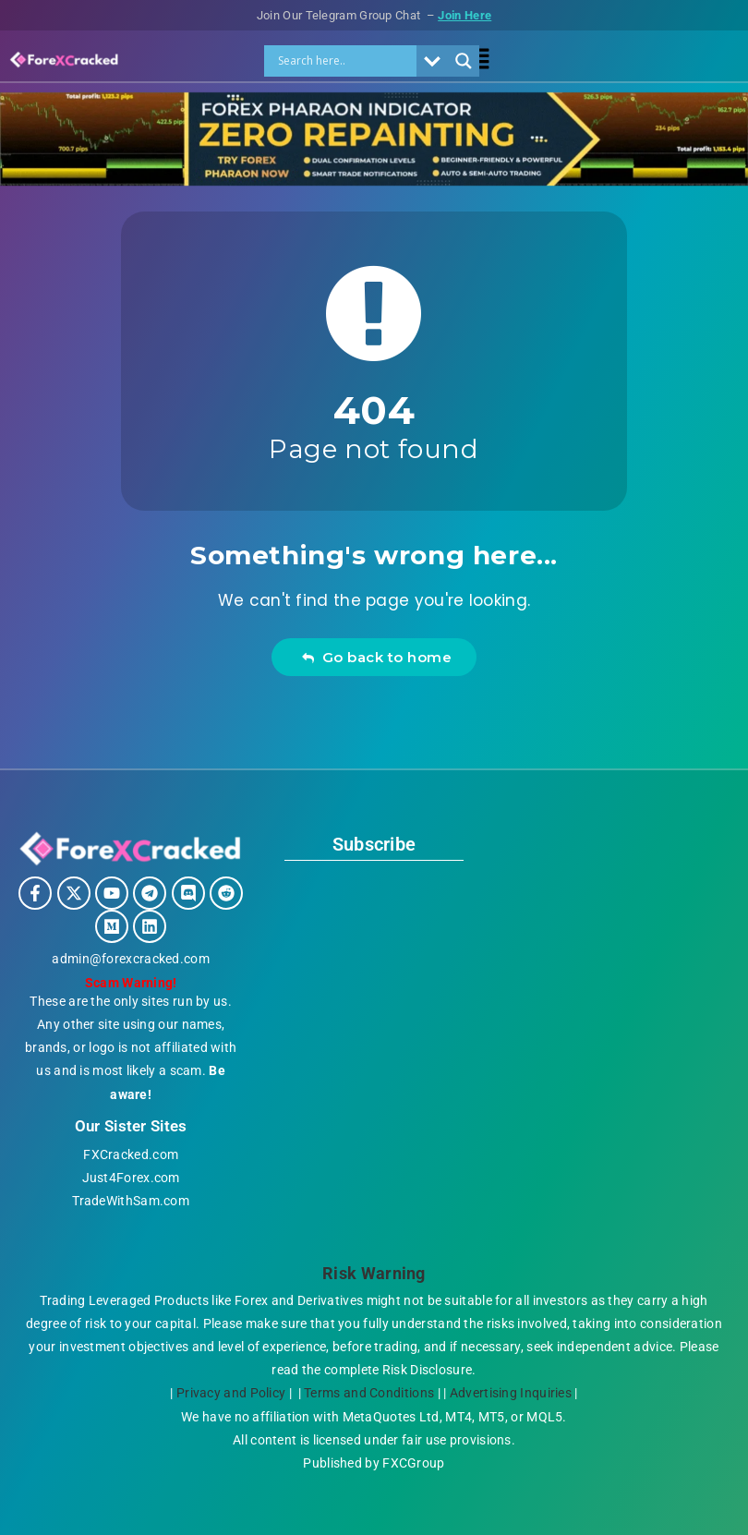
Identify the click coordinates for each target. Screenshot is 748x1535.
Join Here (468, 15)
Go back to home (376, 657)
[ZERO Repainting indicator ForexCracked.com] (374, 181)
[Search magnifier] (463, 61)
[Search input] (345, 61)
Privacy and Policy (227, 1392)
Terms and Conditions (370, 1392)
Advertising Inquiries (514, 1392)
